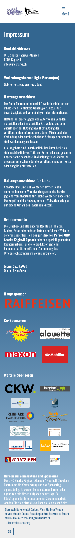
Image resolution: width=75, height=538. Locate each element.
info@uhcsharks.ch (15, 64)
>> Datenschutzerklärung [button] (18, 523)
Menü (65, 11)
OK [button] (9, 531)
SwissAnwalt (20, 270)
